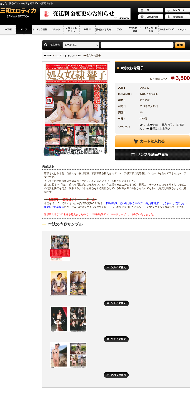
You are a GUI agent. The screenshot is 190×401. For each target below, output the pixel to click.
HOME (48, 55)
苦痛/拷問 (167, 124)
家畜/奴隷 (152, 124)
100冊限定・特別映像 (158, 128)
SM (80, 55)
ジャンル (70, 55)
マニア (58, 55)
